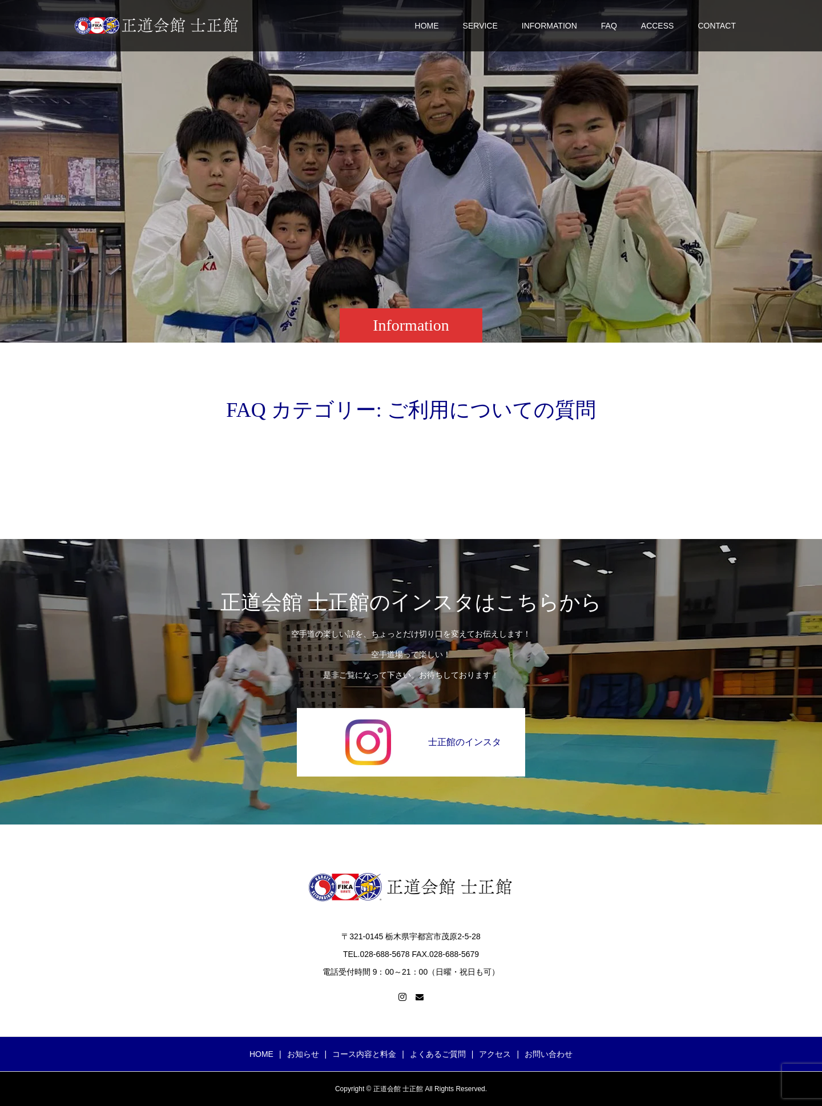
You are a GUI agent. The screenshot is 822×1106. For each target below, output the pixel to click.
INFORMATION (549, 25)
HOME (427, 25)
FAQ (609, 25)
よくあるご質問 (438, 1054)
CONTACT (717, 25)
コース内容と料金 (364, 1054)
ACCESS (657, 25)
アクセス (495, 1054)
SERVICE (480, 25)
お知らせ (303, 1054)
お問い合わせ (549, 1054)
